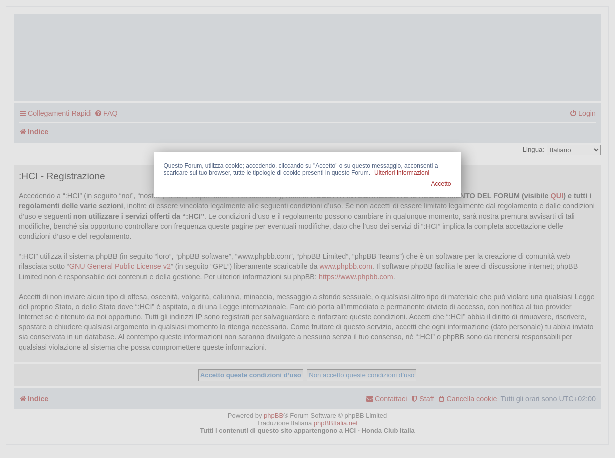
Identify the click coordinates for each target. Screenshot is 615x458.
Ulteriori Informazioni (402, 172)
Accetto (441, 183)
